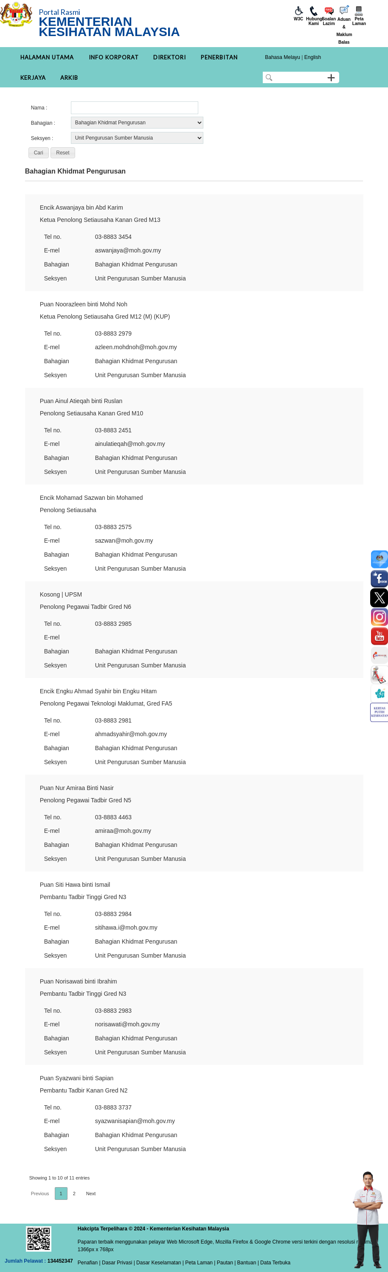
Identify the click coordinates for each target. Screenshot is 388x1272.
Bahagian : (43, 123)
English (312, 57)
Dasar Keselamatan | (159, 1263)
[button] (38, 152)
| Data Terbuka (273, 1263)
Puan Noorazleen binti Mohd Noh (83, 304)
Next (91, 1193)
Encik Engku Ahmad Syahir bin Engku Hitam (98, 691)
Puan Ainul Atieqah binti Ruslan (81, 401)
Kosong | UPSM (61, 594)
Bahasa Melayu (282, 57)
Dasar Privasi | (118, 1263)
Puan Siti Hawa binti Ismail (75, 884)
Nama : (39, 108)
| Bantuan (244, 1263)
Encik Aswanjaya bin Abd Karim (81, 207)
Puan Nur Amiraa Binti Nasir (77, 787)
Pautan (225, 1263)
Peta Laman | (200, 1263)
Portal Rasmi (59, 12)
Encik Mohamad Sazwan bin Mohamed (91, 497)
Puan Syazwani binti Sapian (77, 1078)
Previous (40, 1193)
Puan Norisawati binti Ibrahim (78, 981)
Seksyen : (42, 138)
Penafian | (89, 1263)
